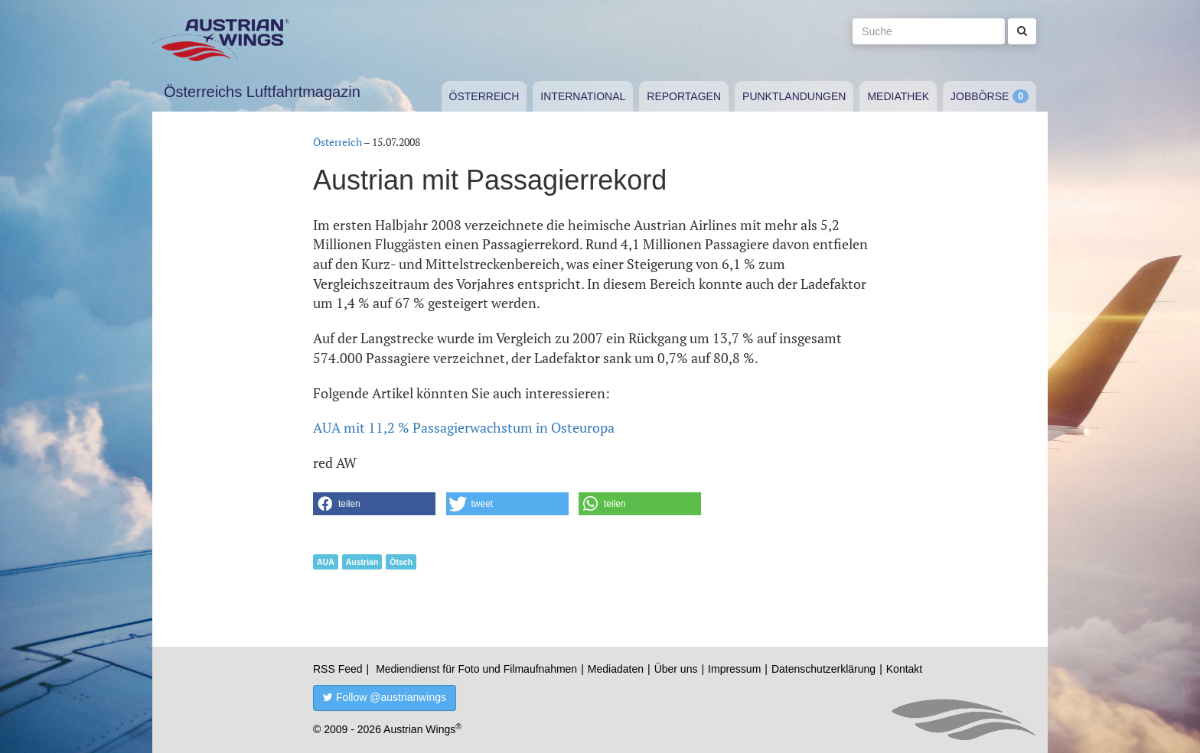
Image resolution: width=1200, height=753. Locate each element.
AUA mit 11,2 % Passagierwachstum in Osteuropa (464, 427)
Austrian (362, 561)
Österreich (484, 96)
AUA (325, 561)
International (582, 96)
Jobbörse (980, 96)
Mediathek (898, 96)
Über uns (676, 669)
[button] (374, 503)
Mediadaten (616, 669)
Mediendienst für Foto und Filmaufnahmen (476, 669)
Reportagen (684, 96)
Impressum (734, 669)
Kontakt (904, 669)
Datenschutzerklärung (823, 669)
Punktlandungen (794, 96)
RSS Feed (338, 669)
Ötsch (401, 561)
